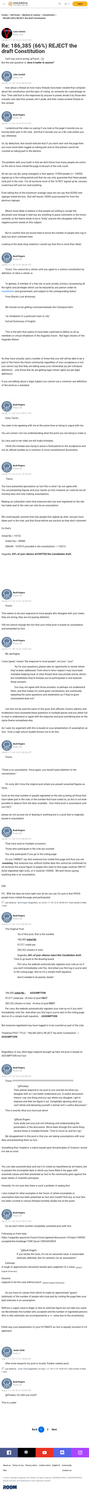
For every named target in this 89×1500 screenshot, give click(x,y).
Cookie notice (45, 1465)
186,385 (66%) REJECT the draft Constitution (24, 18)
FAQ (5, 1470)
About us (7, 1465)
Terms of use (18, 1465)
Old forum (15, 15)
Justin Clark (18, 1350)
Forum (5, 15)
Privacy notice (31, 1465)
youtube (45, 1452)
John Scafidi (19, 74)
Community (67, 1465)
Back (34, 1429)
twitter (27, 1452)
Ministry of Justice (31, 15)
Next (54, 1429)
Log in (80, 4)
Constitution (49, 15)
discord (62, 1452)
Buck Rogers (19, 115)
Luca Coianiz (19, 31)
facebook (10, 1452)
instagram (81, 1452)
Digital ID (56, 1465)
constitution (8, 291)
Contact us (67, 1470)
